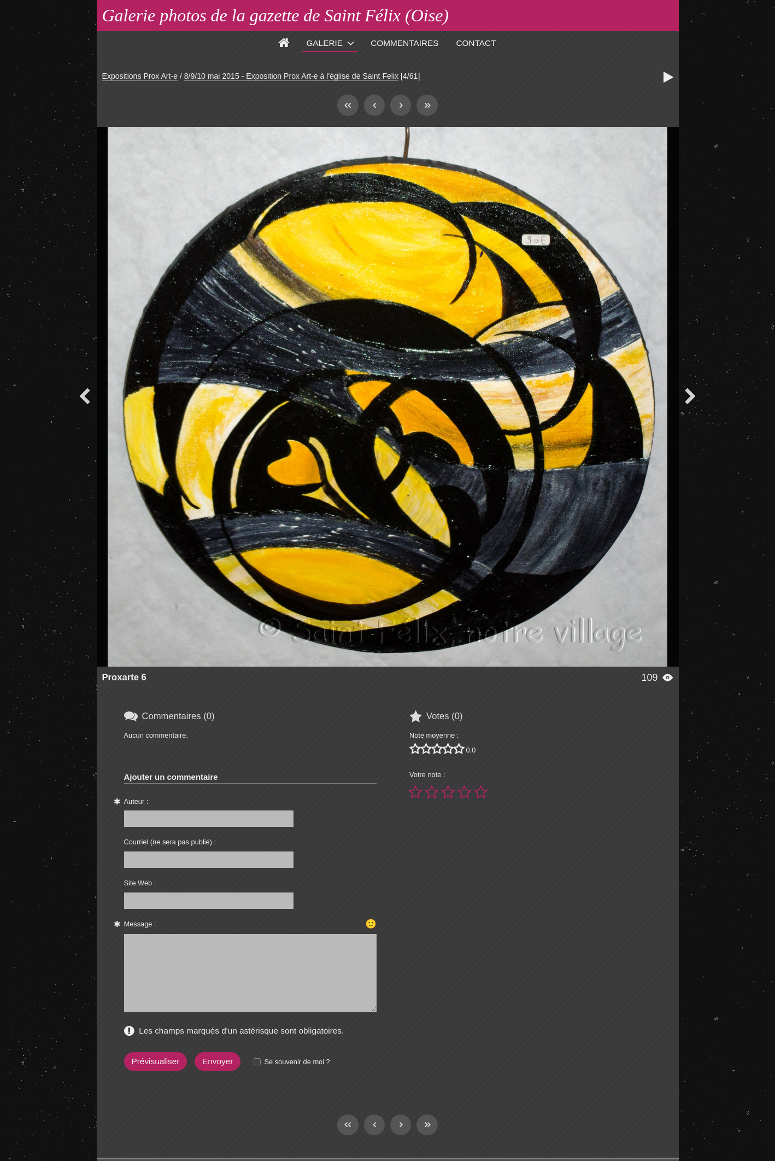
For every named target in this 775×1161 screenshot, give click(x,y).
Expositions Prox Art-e (140, 76)
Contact (476, 43)
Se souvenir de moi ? (297, 1062)
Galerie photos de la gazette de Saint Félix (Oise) (275, 15)
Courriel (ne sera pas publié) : (170, 842)
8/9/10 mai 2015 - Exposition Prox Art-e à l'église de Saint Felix (291, 76)
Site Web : (140, 883)
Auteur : (136, 801)
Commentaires (404, 43)
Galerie (324, 43)
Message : (140, 924)
